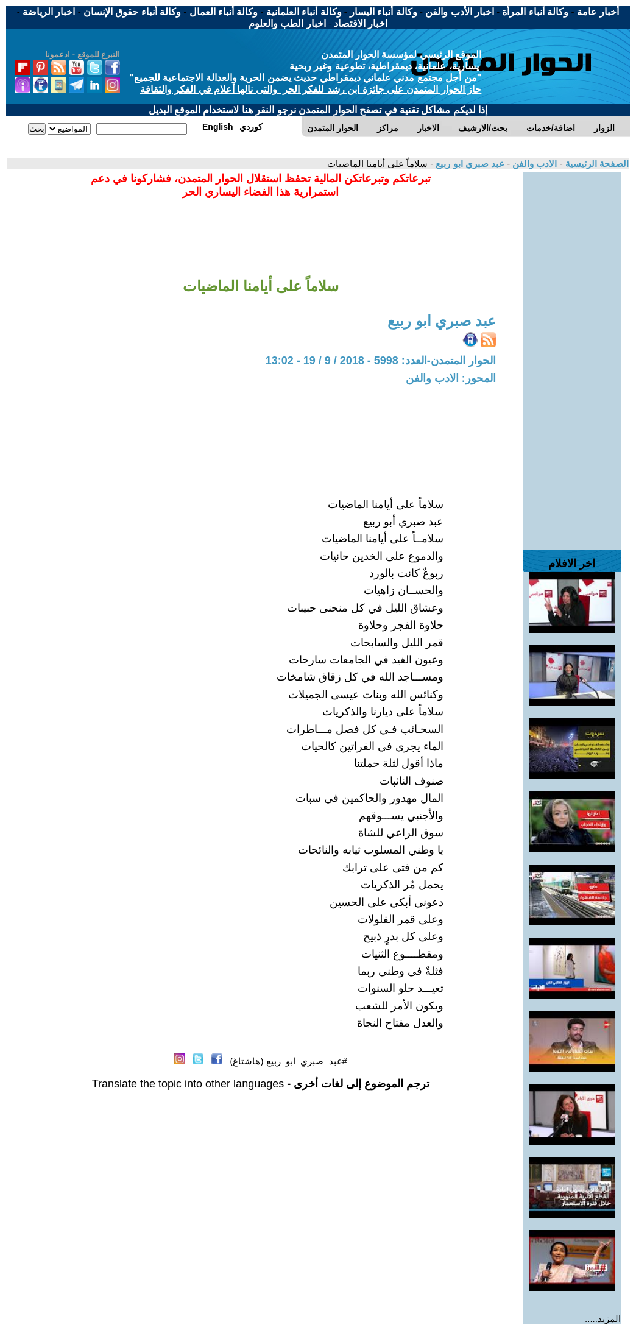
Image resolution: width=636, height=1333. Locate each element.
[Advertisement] (572, 354)
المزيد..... (603, 1319)
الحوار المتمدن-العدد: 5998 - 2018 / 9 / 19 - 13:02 (381, 361)
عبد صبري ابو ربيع (468, 163)
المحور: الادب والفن (451, 378)
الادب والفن (533, 163)
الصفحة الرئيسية (596, 163)
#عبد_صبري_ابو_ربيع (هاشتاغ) (288, 1061)
